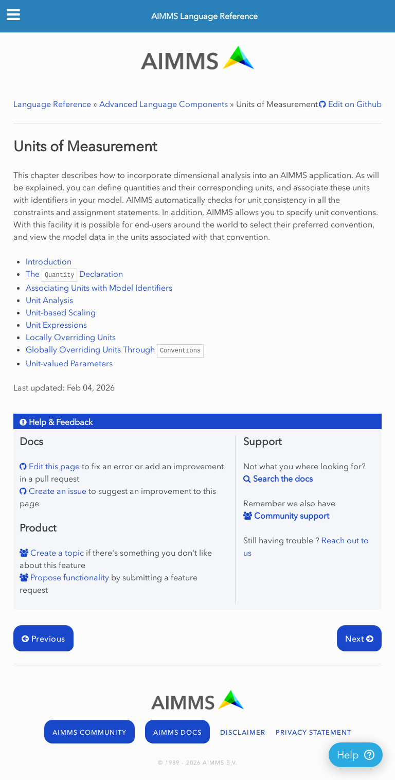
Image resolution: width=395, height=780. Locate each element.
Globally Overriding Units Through (115, 349)
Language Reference (52, 104)
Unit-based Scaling (61, 312)
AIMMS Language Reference (204, 16)
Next (359, 638)
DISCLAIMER (242, 732)
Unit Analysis (49, 300)
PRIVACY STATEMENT (313, 732)
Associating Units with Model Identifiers (99, 287)
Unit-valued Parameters (69, 363)
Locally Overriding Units (71, 337)
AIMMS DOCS (177, 732)
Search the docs (282, 478)
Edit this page (53, 466)
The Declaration (74, 274)
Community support (290, 515)
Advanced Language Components (163, 104)
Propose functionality (68, 577)
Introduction (48, 261)
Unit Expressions (56, 325)
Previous (43, 638)
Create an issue (56, 491)
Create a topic (56, 552)
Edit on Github (354, 104)
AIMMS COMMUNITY (89, 732)
